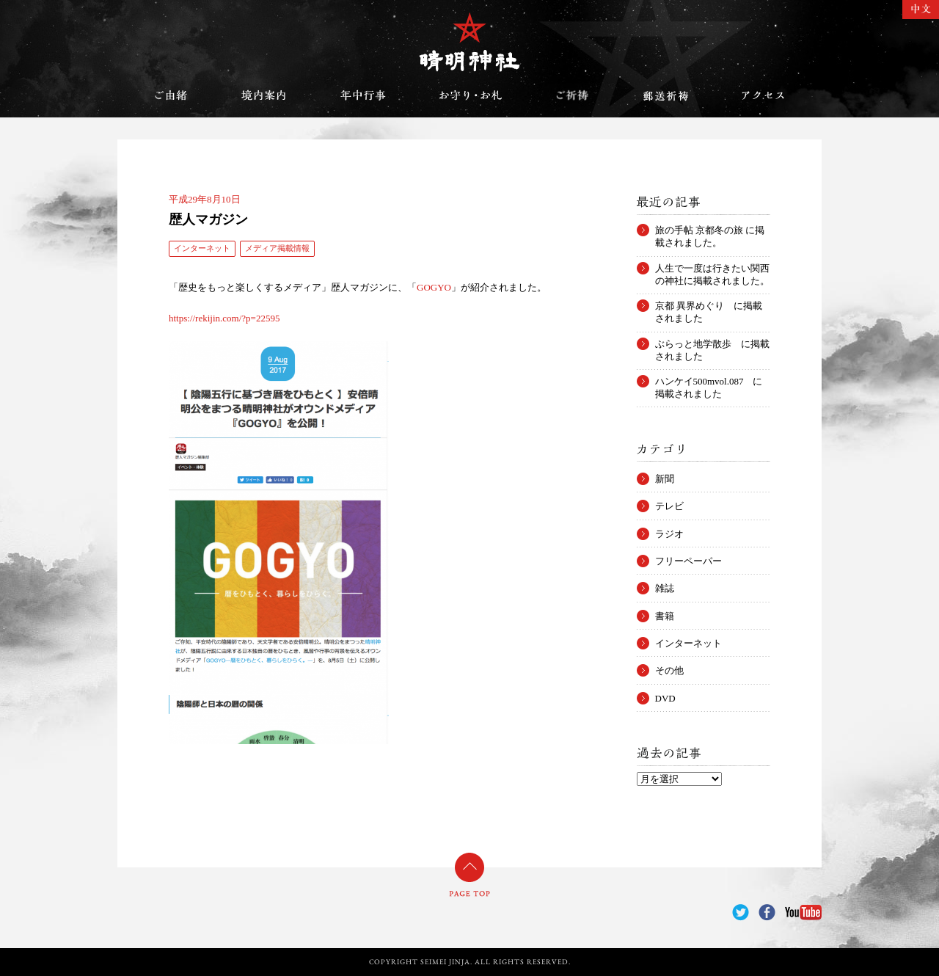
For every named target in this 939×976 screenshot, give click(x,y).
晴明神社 (469, 42)
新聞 (664, 478)
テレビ (669, 505)
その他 (669, 670)
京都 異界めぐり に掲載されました (708, 306)
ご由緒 (170, 95)
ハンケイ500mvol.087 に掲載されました (709, 381)
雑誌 (664, 588)
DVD (665, 698)
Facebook (767, 912)
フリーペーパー (688, 561)
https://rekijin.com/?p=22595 (224, 318)
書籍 (664, 616)
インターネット (202, 248)
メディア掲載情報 (277, 248)
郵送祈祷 (665, 95)
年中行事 (363, 95)
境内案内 (264, 95)
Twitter (740, 912)
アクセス (763, 95)
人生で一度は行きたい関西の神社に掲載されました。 (712, 268)
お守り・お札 (471, 95)
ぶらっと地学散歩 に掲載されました (712, 344)
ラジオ (669, 533)
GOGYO (434, 287)
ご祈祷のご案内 (572, 95)
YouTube (803, 912)
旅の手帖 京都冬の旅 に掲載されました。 (710, 230)
